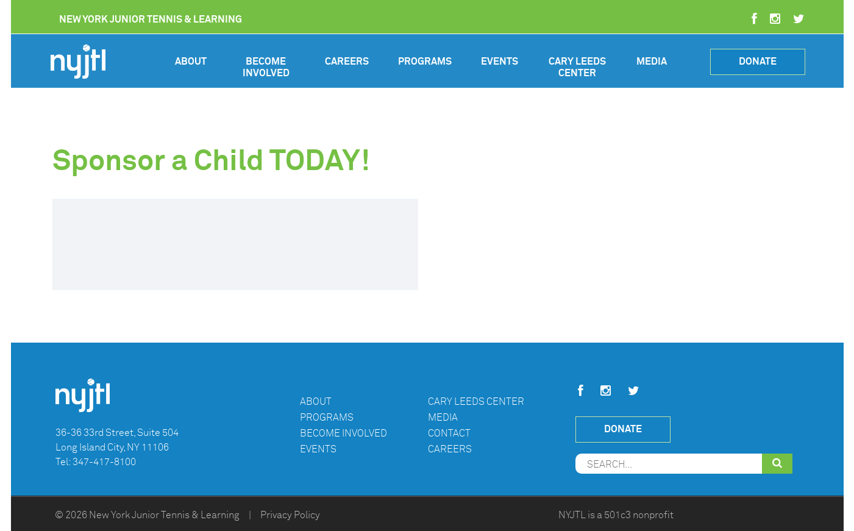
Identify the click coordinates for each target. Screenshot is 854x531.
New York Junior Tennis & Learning (164, 515)
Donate (758, 61)
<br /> (235, 244)
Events (499, 61)
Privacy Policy (290, 515)
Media (651, 61)
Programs (425, 61)
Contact (449, 433)
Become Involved (266, 67)
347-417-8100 (104, 462)
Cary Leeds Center (577, 67)
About (191, 61)
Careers (347, 61)
